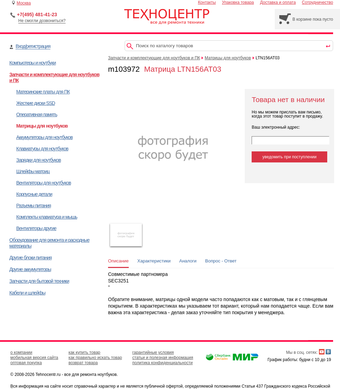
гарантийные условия (153, 352)
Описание (118, 260)
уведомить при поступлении (289, 156)
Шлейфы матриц (32, 171)
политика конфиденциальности (162, 363)
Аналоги (187, 260)
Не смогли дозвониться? (42, 20)
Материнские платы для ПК (43, 91)
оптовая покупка (26, 363)
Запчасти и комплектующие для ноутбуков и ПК (154, 58)
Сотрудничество (317, 2)
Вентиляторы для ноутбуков (43, 183)
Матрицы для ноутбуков (42, 126)
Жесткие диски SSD (35, 103)
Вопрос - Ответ (220, 260)
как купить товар (84, 352)
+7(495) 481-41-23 (37, 14)
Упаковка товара (238, 2)
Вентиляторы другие (36, 228)
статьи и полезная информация (162, 358)
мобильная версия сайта (34, 358)
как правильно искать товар (95, 358)
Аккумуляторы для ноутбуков (44, 137)
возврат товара (83, 363)
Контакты (207, 2)
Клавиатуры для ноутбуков (42, 148)
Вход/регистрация (33, 46)
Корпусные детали (34, 194)
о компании (21, 352)
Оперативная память (36, 114)
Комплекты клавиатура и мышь (46, 217)
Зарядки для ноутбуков (38, 160)
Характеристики (154, 260)
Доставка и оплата (278, 2)
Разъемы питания (33, 205)
